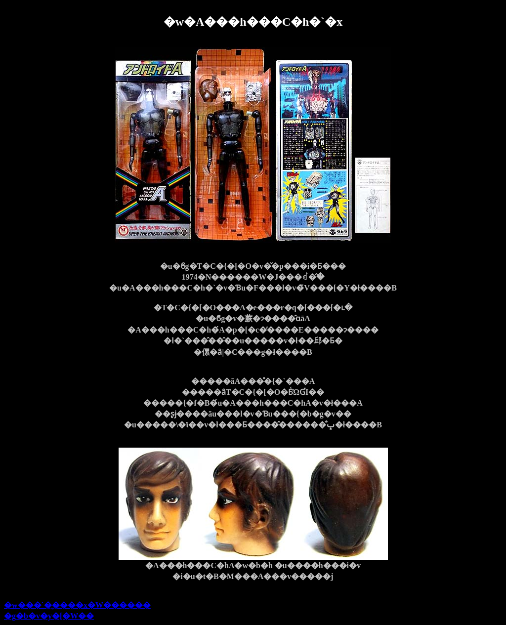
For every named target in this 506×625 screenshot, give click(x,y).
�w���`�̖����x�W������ (77, 605)
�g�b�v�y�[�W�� (49, 616)
